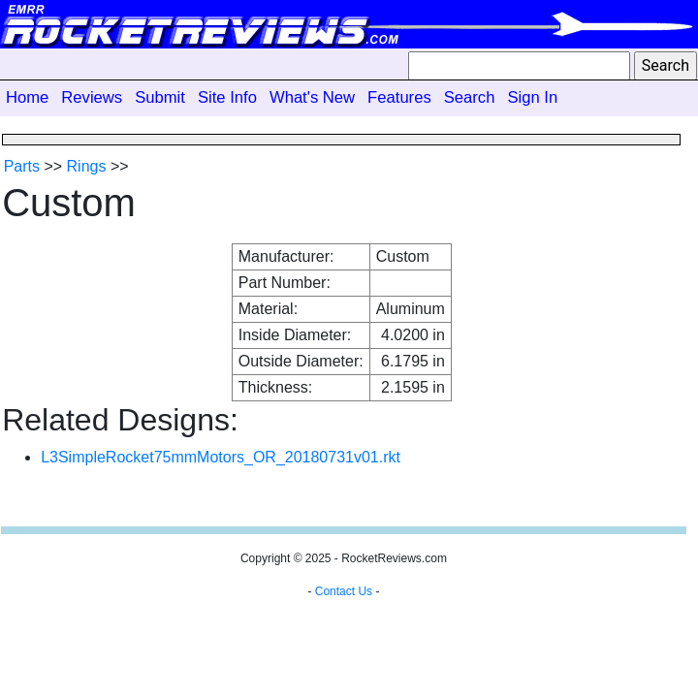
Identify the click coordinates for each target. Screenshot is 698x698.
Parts (22, 166)
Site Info (227, 97)
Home (27, 97)
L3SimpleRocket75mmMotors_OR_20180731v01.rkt (220, 457)
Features (399, 97)
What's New (312, 97)
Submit (160, 97)
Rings (87, 166)
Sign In (532, 97)
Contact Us (343, 591)
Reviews (91, 97)
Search (469, 97)
